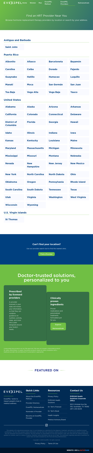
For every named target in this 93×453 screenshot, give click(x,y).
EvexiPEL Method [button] (48, 3)
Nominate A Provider (34, 411)
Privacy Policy (53, 396)
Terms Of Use (53, 443)
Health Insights (53, 415)
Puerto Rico (11, 54)
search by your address (76, 20)
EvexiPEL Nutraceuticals (35, 407)
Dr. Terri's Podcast (54, 407)
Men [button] (40, 3)
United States (12, 100)
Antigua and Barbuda (17, 40)
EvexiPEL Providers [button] (64, 3)
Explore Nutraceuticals (58, 326)
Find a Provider (46, 254)
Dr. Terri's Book (53, 411)
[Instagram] (46, 425)
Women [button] (33, 3)
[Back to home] (13, 3)
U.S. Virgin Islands (15, 212)
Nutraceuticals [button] (83, 3)
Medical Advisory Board (57, 420)
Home (24, 3)
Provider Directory (32, 403)
